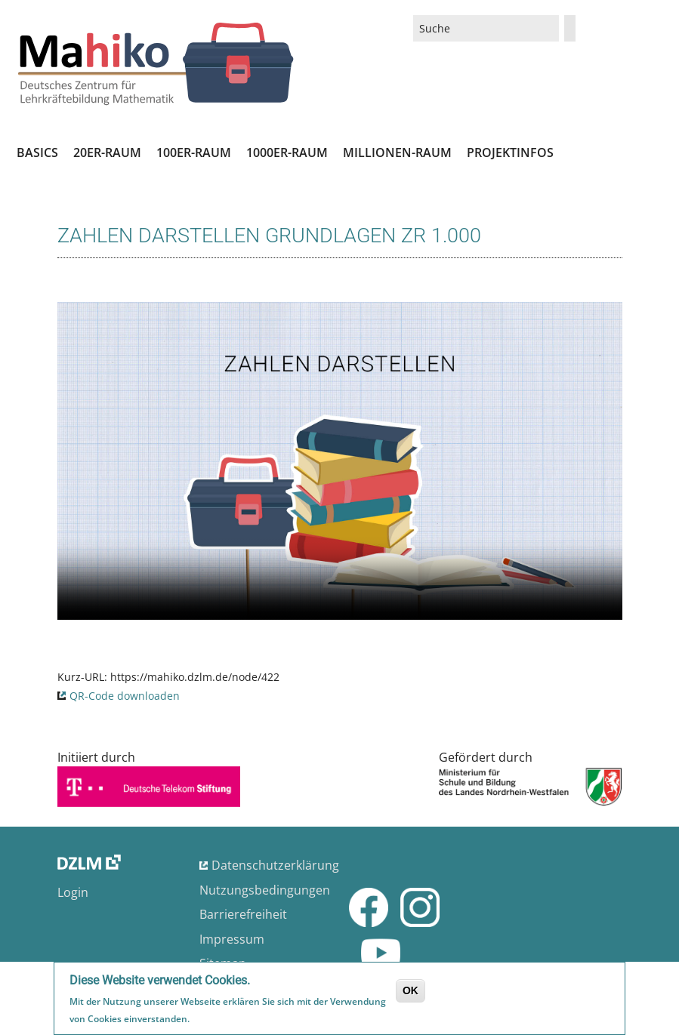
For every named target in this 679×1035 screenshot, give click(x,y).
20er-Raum (107, 152)
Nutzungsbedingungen (264, 890)
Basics (37, 152)
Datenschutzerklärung (275, 865)
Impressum (231, 939)
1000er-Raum (287, 152)
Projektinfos (510, 152)
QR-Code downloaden (124, 695)
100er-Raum (193, 152)
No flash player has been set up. (339, 461)
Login (72, 892)
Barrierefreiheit (243, 914)
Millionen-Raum (397, 152)
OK (410, 990)
